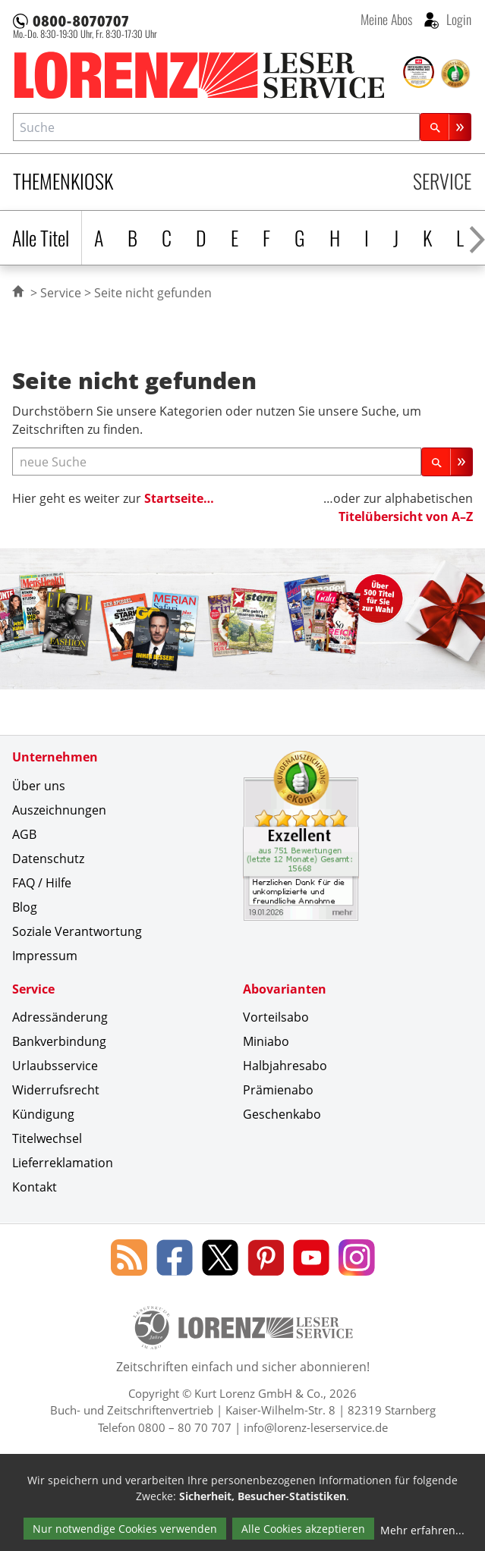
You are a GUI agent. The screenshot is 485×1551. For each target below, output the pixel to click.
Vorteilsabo (276, 1017)
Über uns (38, 785)
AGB (24, 834)
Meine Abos (386, 19)
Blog (24, 907)
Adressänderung (60, 1017)
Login (457, 19)
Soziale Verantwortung (77, 931)
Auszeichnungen (59, 810)
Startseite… (179, 498)
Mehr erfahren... (422, 1530)
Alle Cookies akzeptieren (303, 1528)
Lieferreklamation (62, 1162)
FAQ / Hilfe (41, 882)
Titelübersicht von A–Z (406, 516)
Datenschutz (48, 858)
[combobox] (216, 127)
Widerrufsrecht (55, 1090)
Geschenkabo (282, 1114)
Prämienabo (278, 1090)
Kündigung (43, 1114)
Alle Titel (40, 238)
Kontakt (34, 1187)
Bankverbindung (59, 1041)
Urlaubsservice (55, 1065)
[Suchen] (445, 127)
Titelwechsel (47, 1138)
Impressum (44, 955)
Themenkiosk (63, 181)
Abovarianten (284, 989)
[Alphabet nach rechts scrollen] (477, 238)
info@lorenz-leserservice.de (316, 1427)
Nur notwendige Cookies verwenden (125, 1528)
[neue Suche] (216, 461)
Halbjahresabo (285, 1065)
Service (442, 181)
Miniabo (266, 1041)
